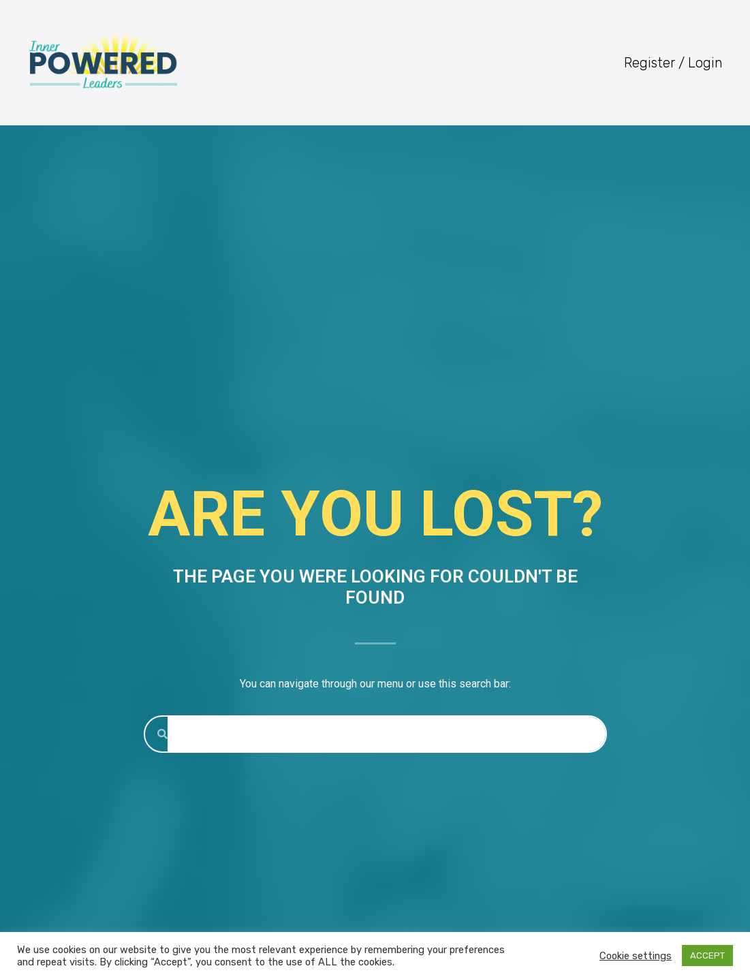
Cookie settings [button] (635, 956)
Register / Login (673, 63)
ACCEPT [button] (707, 955)
